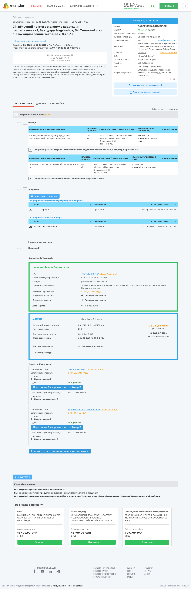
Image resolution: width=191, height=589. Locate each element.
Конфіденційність (59, 586)
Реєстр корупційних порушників (145, 92)
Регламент (148, 568)
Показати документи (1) (44, 399)
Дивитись (39, 542)
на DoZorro (68, 45)
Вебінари (147, 571)
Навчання (131, 568)
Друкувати (22, 477)
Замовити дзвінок (131, 8)
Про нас (130, 577)
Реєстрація (169, 6)
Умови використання (75, 586)
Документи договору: (43, 346)
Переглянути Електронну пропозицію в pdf (57, 387)
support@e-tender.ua (134, 6)
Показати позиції (41, 379)
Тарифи (147, 574)
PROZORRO (36, 5)
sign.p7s (45, 209)
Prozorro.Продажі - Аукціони (105, 574)
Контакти (131, 574)
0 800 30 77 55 (131, 4)
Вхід (152, 6)
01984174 (142, 53)
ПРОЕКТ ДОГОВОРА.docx (45, 226)
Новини (130, 571)
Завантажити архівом (44, 196)
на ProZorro (55, 45)
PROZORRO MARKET (56, 5)
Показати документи (93, 295)
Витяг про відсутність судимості (145, 85)
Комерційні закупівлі (82, 5)
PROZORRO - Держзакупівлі (104, 568)
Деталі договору (42, 352)
